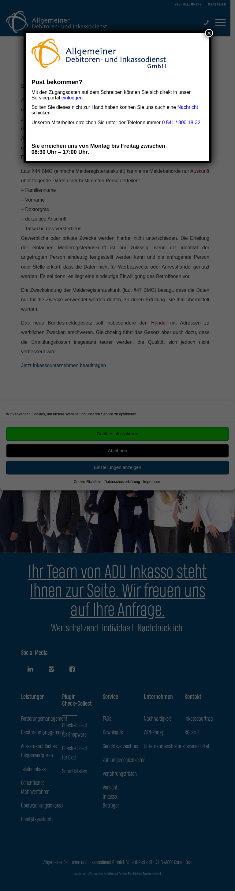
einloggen (72, 97)
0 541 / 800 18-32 (181, 122)
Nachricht (187, 107)
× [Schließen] (209, 33)
